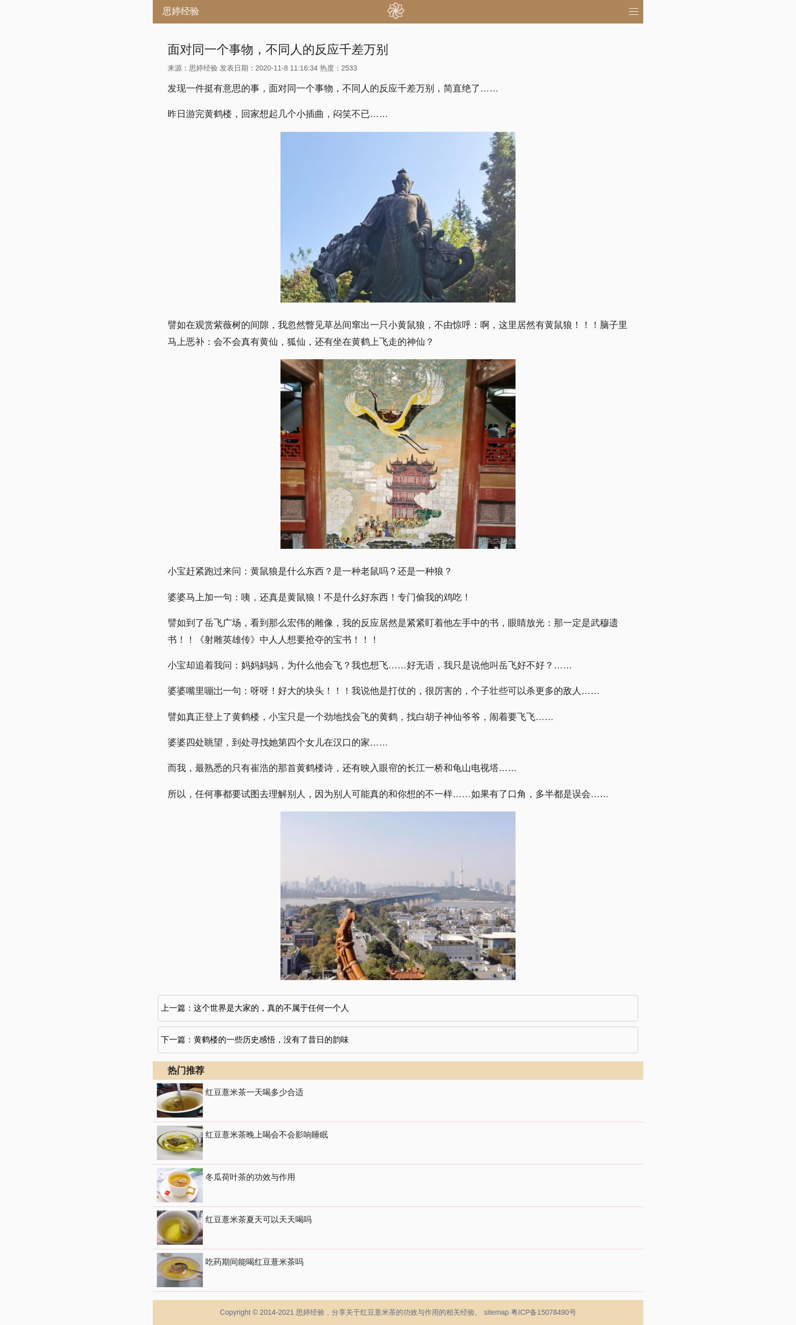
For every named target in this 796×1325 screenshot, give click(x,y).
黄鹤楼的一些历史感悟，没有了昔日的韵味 (271, 1039)
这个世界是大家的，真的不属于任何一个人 (271, 1008)
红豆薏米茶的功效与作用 (399, 1312)
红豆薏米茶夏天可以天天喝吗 (258, 1219)
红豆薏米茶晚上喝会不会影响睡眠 (266, 1134)
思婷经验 (180, 11)
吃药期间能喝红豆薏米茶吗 (254, 1262)
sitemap (496, 1312)
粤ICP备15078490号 (543, 1312)
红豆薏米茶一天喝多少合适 (254, 1092)
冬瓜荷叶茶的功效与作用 (250, 1177)
